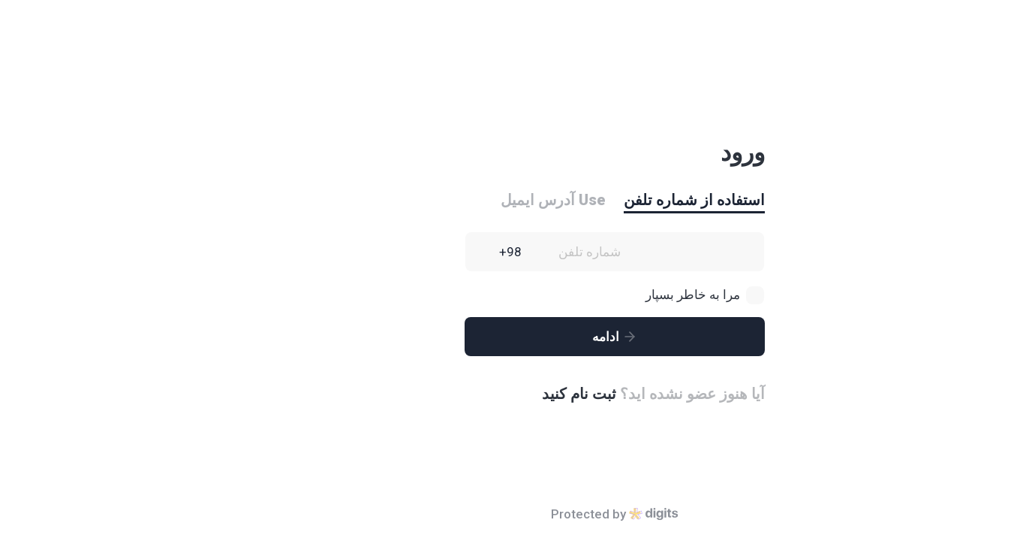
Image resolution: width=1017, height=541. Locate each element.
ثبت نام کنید (473, 394)
